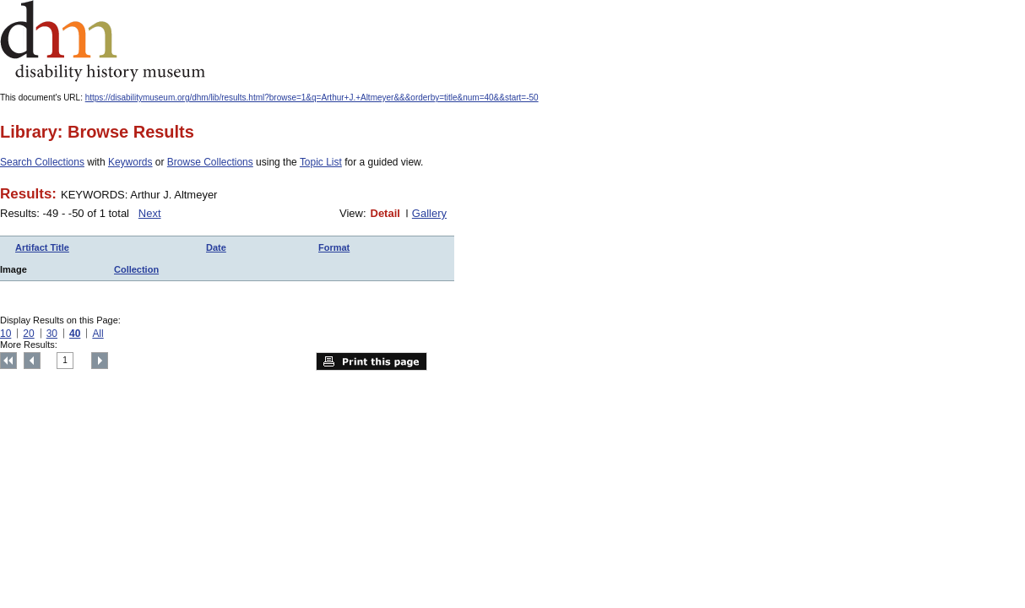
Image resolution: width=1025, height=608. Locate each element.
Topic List (321, 162)
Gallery (429, 213)
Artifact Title (42, 247)
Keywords (130, 162)
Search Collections (42, 162)
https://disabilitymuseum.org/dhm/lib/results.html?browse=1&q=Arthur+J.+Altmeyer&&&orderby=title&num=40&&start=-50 (312, 97)
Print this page (371, 361)
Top (8, 360)
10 (5, 333)
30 (51, 333)
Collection (136, 269)
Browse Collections (210, 162)
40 (74, 333)
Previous (32, 360)
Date (216, 247)
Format (334, 247)
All (97, 333)
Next (149, 213)
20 (28, 333)
